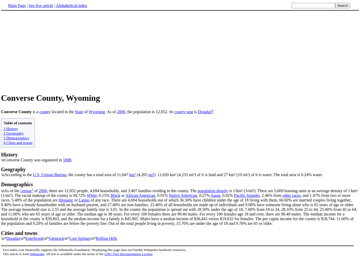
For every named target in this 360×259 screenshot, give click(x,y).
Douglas (205, 112)
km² (132, 174)
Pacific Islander (247, 195)
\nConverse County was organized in (32, 160)
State (79, 112)
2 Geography (13, 133)
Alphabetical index (71, 5)
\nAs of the (180, 187)
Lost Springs (79, 238)
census (26, 191)
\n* (180, 235)
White (92, 195)
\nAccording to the (180, 172)
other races (292, 195)
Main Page (17, 5)
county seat (183, 112)
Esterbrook (34, 238)
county (45, 112)
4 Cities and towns (18, 142)
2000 (121, 112)
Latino (84, 200)
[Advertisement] (44, 51)
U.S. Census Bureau (49, 174)
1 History (10, 128)
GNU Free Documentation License (128, 254)
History (9, 154)
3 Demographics (16, 138)
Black (115, 195)
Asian (215, 195)
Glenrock (56, 238)
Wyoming (97, 112)
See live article (41, 5)
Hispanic (66, 200)
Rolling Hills (106, 238)
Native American (183, 195)
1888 (67, 160)
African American (140, 195)
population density (213, 191)
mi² (151, 174)
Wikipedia (37, 254)
